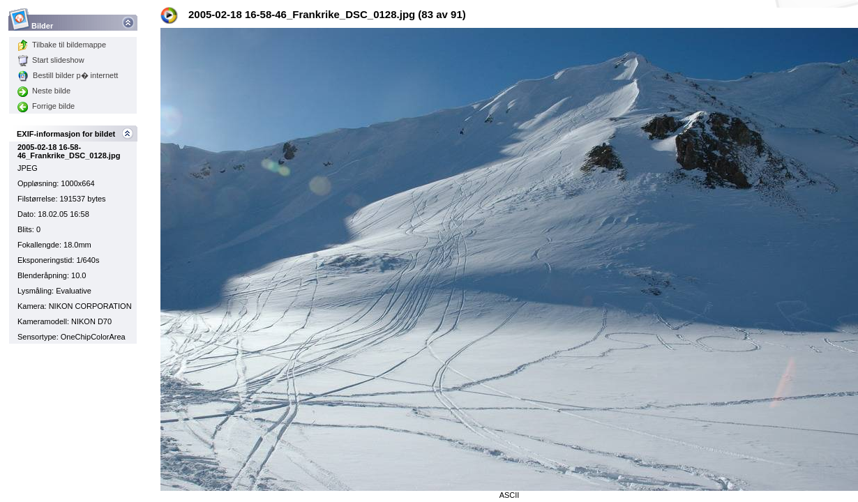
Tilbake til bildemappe (61, 44)
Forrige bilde (46, 106)
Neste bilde (43, 90)
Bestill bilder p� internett (67, 75)
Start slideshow (50, 60)
